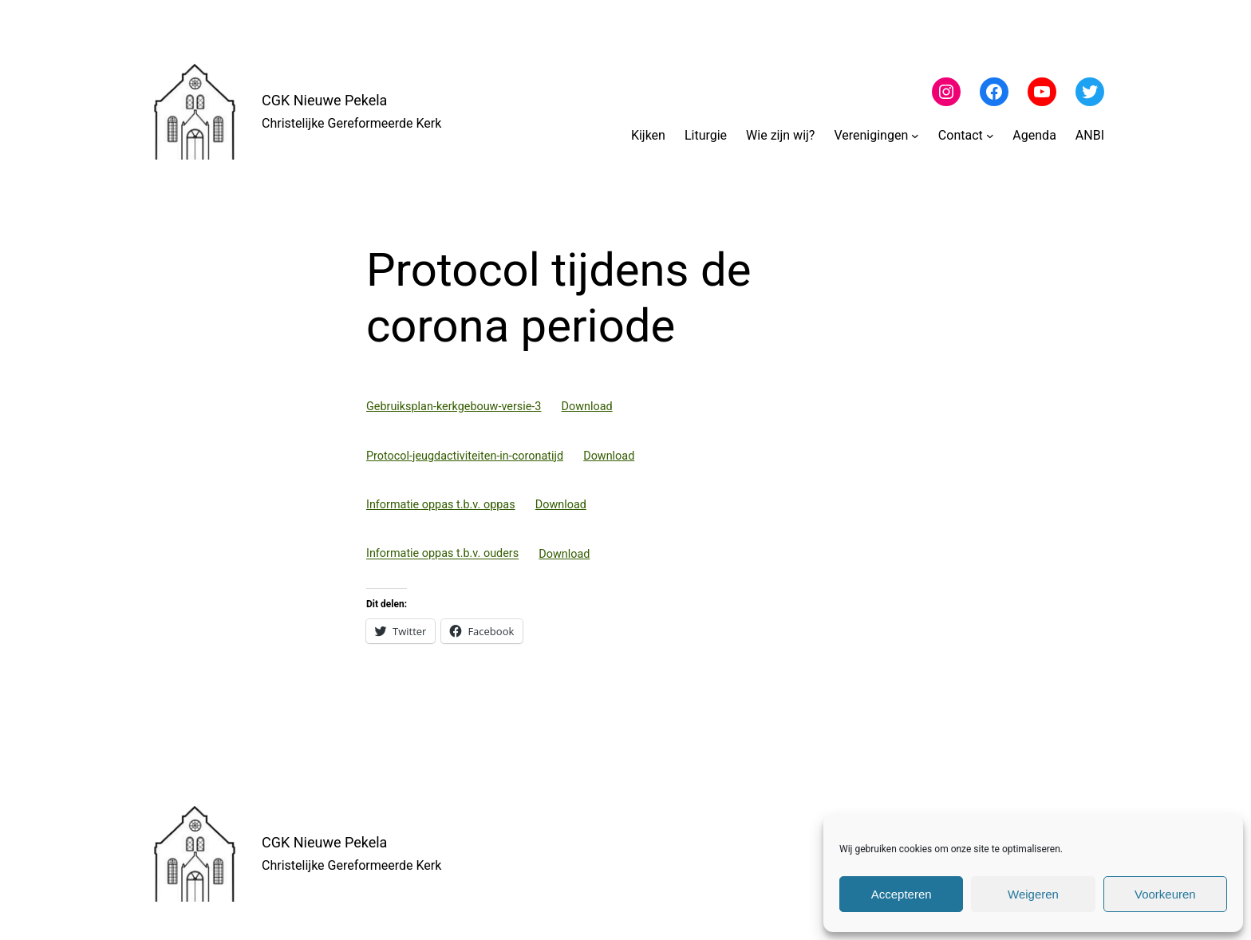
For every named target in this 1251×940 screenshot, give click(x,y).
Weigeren (1033, 894)
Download (587, 406)
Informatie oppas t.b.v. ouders (442, 554)
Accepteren (901, 894)
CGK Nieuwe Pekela (324, 100)
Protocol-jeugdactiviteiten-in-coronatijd (464, 456)
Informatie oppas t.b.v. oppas (440, 504)
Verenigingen (871, 135)
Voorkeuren (1165, 894)
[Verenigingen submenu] (915, 136)
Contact (960, 135)
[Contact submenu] (990, 136)
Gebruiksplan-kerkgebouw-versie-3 (453, 406)
